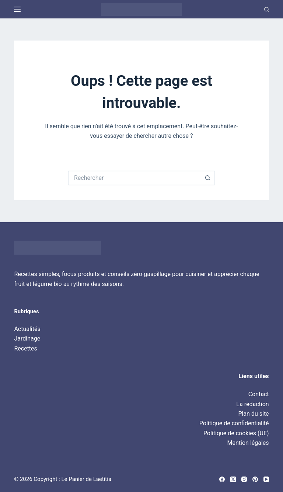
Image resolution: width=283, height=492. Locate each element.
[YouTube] (266, 479)
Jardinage (27, 338)
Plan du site (253, 413)
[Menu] (17, 9)
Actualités (27, 328)
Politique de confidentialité (234, 423)
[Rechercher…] (134, 178)
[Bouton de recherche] (207, 178)
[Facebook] (222, 479)
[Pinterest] (255, 479)
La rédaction (252, 404)
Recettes (25, 348)
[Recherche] (266, 9)
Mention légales (248, 442)
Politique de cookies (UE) (236, 433)
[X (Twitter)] (233, 479)
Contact (258, 394)
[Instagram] (244, 479)
